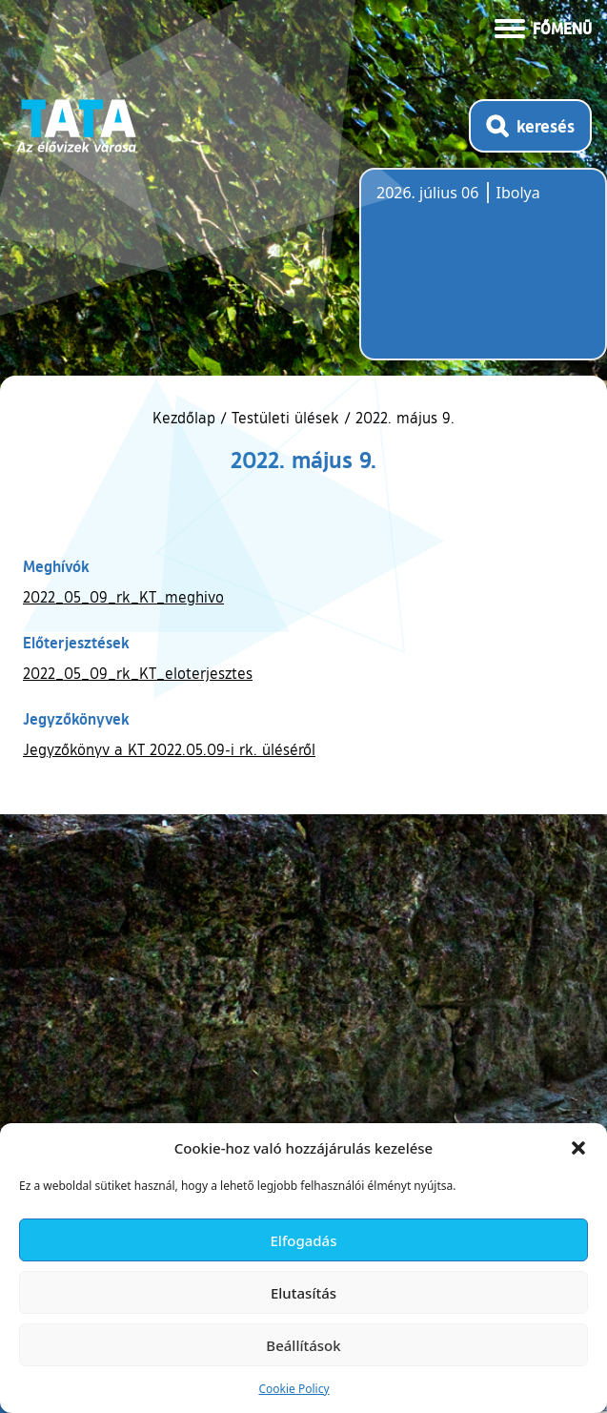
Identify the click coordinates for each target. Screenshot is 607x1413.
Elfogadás (304, 1240)
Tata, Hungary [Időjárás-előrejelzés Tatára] (483, 275)
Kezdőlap (186, 417)
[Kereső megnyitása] (530, 126)
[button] (578, 1147)
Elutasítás (303, 1292)
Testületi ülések (285, 417)
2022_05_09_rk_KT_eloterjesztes (138, 673)
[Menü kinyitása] (543, 26)
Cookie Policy (293, 1389)
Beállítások (303, 1345)
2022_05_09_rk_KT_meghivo (123, 596)
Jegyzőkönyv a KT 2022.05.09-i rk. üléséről (169, 749)
